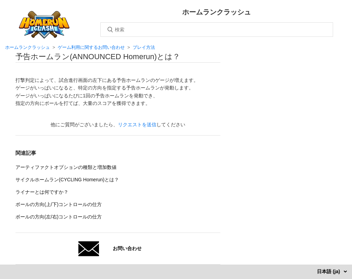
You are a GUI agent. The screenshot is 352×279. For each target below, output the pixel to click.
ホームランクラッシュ (27, 47)
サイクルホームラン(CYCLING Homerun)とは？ (67, 179)
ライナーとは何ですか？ (41, 192)
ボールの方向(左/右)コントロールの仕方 (58, 216)
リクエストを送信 (137, 124)
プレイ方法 (144, 47)
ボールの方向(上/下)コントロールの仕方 (58, 204)
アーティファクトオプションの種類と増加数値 (66, 167)
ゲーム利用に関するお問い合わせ (91, 47)
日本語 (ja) (329, 271)
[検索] (217, 29)
